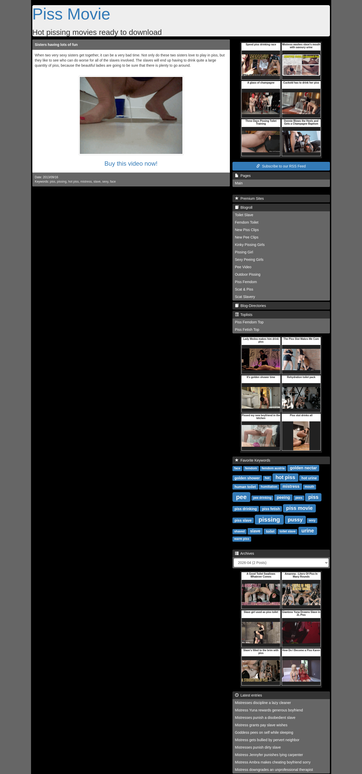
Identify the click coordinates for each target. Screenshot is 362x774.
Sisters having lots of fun (56, 45)
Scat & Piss (244, 289)
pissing (61, 181)
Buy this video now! (131, 163)
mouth (309, 487)
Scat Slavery (245, 297)
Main (239, 183)
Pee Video (243, 267)
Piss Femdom (246, 282)
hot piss (73, 181)
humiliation (269, 487)
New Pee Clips (247, 237)
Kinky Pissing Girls (250, 245)
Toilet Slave (244, 215)
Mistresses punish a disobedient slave (265, 718)
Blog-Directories (250, 306)
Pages (243, 176)
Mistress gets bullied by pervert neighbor (267, 740)
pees (298, 498)
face (113, 181)
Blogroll (243, 207)
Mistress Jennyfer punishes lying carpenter (269, 755)
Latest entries (248, 695)
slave (97, 181)
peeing (283, 497)
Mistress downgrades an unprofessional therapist (274, 770)
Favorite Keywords (252, 460)
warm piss (241, 539)
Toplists (243, 315)
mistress (86, 181)
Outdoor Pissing (248, 274)
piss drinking (245, 509)
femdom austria (273, 468)
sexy (105, 181)
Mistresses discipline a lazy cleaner (263, 703)
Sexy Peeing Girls (249, 259)
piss (52, 181)
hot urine (309, 478)
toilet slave (288, 531)
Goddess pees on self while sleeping (264, 732)
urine (307, 530)
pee (241, 496)
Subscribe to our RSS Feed (281, 166)
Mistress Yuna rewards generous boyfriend (269, 710)
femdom (251, 468)
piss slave (243, 520)
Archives (244, 553)
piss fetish (271, 509)
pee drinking (262, 498)
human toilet (245, 486)
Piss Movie (71, 14)
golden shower (247, 478)
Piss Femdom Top (249, 322)
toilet (270, 531)
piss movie (299, 508)
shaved (239, 531)
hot (267, 478)
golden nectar (303, 468)
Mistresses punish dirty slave (258, 747)
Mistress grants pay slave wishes (261, 725)
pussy (295, 519)
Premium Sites (249, 198)
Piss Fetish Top (247, 330)
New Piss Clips (247, 230)
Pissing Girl (244, 252)
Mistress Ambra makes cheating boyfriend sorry (273, 762)
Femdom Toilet (247, 222)
